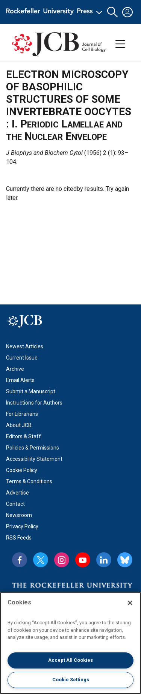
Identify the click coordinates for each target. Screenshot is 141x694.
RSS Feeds (19, 538)
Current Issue (22, 358)
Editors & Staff (23, 436)
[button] (112, 12)
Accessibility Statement (34, 459)
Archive (15, 369)
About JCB (19, 425)
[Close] (130, 603)
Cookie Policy (21, 470)
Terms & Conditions (29, 481)
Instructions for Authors (34, 403)
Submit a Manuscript (30, 391)
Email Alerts (20, 380)
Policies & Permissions (32, 448)
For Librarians (22, 414)
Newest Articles (24, 346)
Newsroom (19, 515)
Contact (15, 504)
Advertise (17, 493)
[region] (70, 643)
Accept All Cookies (70, 660)
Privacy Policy (22, 526)
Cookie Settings (70, 679)
